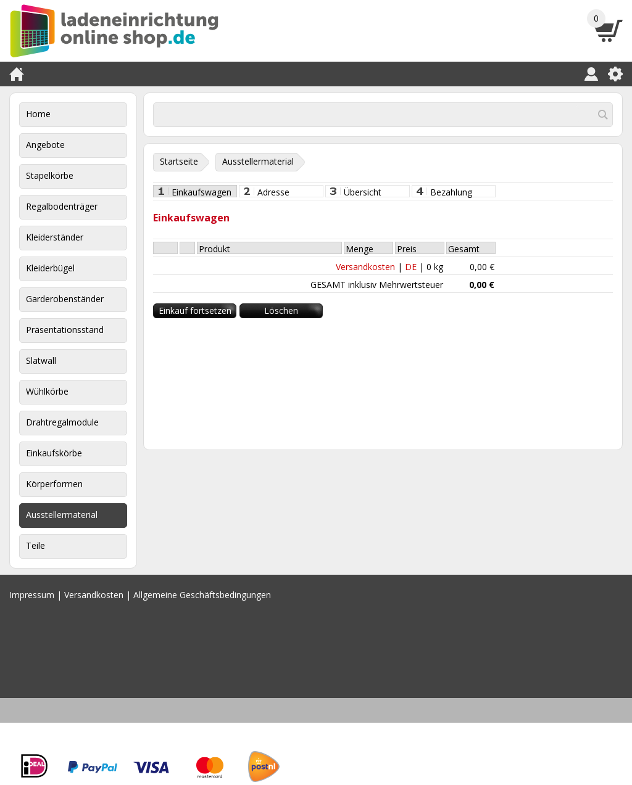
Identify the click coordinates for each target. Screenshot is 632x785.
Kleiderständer (54, 237)
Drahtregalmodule (62, 422)
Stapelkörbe (49, 175)
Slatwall (41, 360)
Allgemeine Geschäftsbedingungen (202, 595)
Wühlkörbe (47, 391)
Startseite (179, 161)
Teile (35, 545)
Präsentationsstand (65, 329)
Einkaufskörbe (54, 453)
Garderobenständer (65, 299)
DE (411, 267)
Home (38, 114)
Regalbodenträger (62, 206)
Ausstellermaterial (62, 514)
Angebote (45, 144)
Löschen (281, 310)
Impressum (31, 595)
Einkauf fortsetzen (195, 310)
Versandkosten (365, 267)
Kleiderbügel (50, 268)
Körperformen (54, 484)
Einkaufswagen (201, 191)
